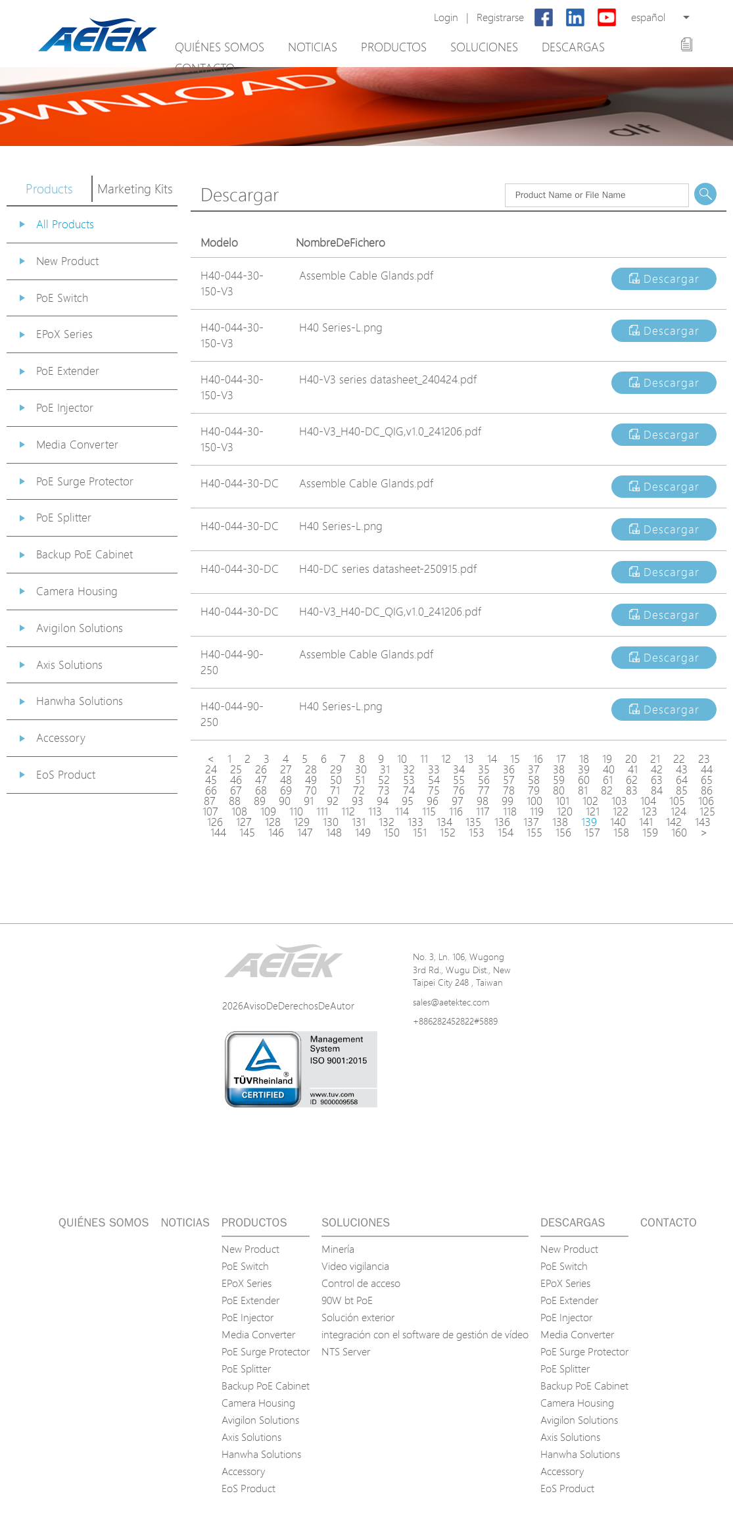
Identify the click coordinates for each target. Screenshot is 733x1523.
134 (444, 822)
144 (218, 832)
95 (408, 801)
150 (392, 832)
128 (273, 822)
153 (477, 832)
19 (607, 759)
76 (459, 790)
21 (655, 759)
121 (593, 811)
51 (360, 780)
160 (679, 832)
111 (322, 811)
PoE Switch (62, 297)
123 (649, 811)
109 (268, 811)
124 (678, 811)
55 (459, 780)
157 (592, 832)
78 (509, 790)
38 (559, 769)
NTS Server (345, 1351)
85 (682, 790)
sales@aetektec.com (451, 1001)
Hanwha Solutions (79, 701)
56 (484, 780)
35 (484, 769)
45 (211, 780)
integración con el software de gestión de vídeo (425, 1334)
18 (584, 759)
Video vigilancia (355, 1265)
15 (515, 759)
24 (211, 769)
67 (236, 790)
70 (311, 790)
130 (331, 822)
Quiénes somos (219, 46)
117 (483, 811)
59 (559, 780)
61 (608, 780)
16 (538, 759)
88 (235, 801)
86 (707, 790)
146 (276, 832)
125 (707, 811)
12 (446, 759)
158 (621, 832)
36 (509, 769)
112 (348, 811)
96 (432, 801)
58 (534, 780)
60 (584, 780)
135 (473, 822)
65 (707, 780)
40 (609, 769)
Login (446, 17)
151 (420, 832)
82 (607, 790)
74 (409, 790)
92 (333, 801)
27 (286, 769)
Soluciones (484, 46)
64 (682, 780)
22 (679, 759)
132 (386, 822)
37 (534, 769)
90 (285, 801)
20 (631, 759)
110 (296, 811)
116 (456, 811)
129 (302, 822)
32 (409, 769)
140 (618, 822)
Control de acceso (360, 1283)
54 (434, 780)
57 (509, 780)
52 (384, 780)
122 (620, 811)
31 (385, 769)
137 (531, 822)
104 (648, 801)
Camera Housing (77, 591)
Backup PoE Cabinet (84, 554)
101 (562, 801)
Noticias (312, 46)
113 (375, 811)
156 (563, 832)
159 (650, 832)
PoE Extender (67, 370)
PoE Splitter (63, 517)
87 (210, 801)
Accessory (60, 737)
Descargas (573, 46)
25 (236, 769)
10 (402, 759)
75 (434, 790)
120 (565, 811)
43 (682, 769)
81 (583, 790)
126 (215, 822)
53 (409, 780)
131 (359, 822)
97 (457, 801)
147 (305, 832)
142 (674, 822)
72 (359, 790)
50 (336, 780)
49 (311, 780)
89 (260, 801)
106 (706, 801)
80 (559, 790)
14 (492, 759)
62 (632, 780)
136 (502, 822)
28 (311, 769)
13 (469, 759)
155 (534, 832)
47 (261, 780)
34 (459, 769)
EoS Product (65, 774)
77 (484, 790)
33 (434, 769)
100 (534, 801)
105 (677, 801)
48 (286, 780)
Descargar (664, 278)
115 (429, 811)
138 (560, 822)
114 (402, 811)
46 (236, 780)
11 (424, 759)
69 (286, 790)
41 (633, 769)
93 (358, 801)
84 (657, 790)
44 (707, 769)
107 (210, 811)
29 (336, 769)
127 (244, 822)
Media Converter (77, 444)
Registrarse (500, 17)
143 (703, 822)
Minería (337, 1248)
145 (247, 832)
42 (657, 769)
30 (361, 769)
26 (261, 769)
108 (239, 811)
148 (334, 832)
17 (561, 759)
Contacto (205, 67)
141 (646, 822)
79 (534, 790)
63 (657, 780)
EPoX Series (64, 334)
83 (632, 790)
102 (590, 801)
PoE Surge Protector (84, 481)
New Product (67, 261)
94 (383, 801)
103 (619, 801)
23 (704, 759)
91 (309, 801)
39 (584, 769)
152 (448, 832)
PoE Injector (64, 407)
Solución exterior (357, 1317)
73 (384, 790)
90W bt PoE (347, 1300)
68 (261, 790)
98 (482, 801)
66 (211, 790)
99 (507, 801)
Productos (394, 46)
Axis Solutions (69, 664)
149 (363, 832)
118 (510, 811)
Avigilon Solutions (79, 628)
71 (335, 790)
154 (505, 832)
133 (415, 822)
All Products (65, 224)
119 (537, 811)
